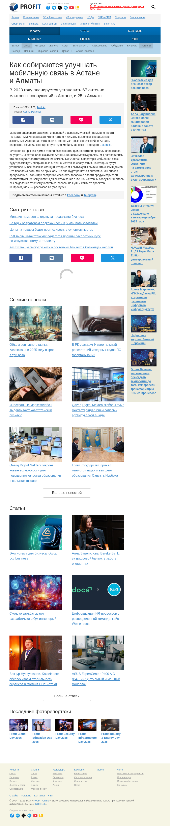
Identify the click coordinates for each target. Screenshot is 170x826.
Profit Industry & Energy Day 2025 (111, 737)
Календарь (135, 30)
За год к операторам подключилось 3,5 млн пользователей (53, 223)
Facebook (73, 195)
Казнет (15, 17)
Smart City (109, 23)
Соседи (15, 51)
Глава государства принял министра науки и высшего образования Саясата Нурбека (95, 470)
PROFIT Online (41, 800)
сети (85, 781)
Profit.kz (41, 107)
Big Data (33, 23)
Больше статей (67, 696)
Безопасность (137, 17)
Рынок (34, 777)
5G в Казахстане (52, 17)
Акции (56, 785)
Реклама (26, 795)
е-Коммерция (68, 23)
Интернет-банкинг (90, 23)
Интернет (40, 45)
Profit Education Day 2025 (42, 737)
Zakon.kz (105, 144)
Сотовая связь (31, 17)
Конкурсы (57, 781)
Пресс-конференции (127, 781)
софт (22, 785)
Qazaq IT (67, 51)
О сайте (13, 795)
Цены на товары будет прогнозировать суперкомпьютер (51, 229)
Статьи (84, 30)
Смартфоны (18, 23)
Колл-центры (49, 23)
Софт (65, 45)
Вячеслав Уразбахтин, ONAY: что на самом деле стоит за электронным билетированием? (143, 167)
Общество (117, 45)
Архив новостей (85, 51)
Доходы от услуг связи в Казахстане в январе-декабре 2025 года (143, 213)
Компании (34, 38)
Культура (132, 45)
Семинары (58, 777)
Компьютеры (80, 773)
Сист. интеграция (83, 777)
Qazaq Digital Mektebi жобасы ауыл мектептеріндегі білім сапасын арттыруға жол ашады (98, 410)
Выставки (57, 773)
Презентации (124, 777)
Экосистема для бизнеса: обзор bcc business (142, 83)
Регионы (146, 45)
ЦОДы (90, 17)
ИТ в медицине (74, 17)
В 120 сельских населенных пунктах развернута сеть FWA (117, 7)
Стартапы (120, 17)
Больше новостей (67, 493)
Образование (99, 45)
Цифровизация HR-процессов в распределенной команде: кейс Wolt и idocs (95, 618)
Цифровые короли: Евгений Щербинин (142, 339)
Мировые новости (48, 51)
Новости (35, 31)
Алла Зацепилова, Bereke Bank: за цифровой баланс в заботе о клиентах (96, 558)
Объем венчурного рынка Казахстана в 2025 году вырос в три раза (31, 350)
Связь (27, 45)
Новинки (28, 51)
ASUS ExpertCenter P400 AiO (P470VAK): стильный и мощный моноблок (96, 679)
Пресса (85, 38)
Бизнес (15, 45)
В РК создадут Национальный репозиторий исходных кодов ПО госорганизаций (96, 350)
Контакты (39, 795)
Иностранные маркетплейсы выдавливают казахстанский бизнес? (30, 410)
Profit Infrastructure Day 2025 (87, 737)
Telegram (90, 195)
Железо (53, 45)
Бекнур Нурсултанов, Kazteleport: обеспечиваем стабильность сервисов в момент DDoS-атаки (34, 679)
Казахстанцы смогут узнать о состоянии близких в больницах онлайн (61, 247)
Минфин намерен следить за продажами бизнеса (46, 216)
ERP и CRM (104, 17)
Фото (135, 38)
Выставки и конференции (130, 773)
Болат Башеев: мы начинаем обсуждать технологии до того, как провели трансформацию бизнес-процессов (143, 381)
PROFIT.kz (39, 804)
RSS (50, 795)
